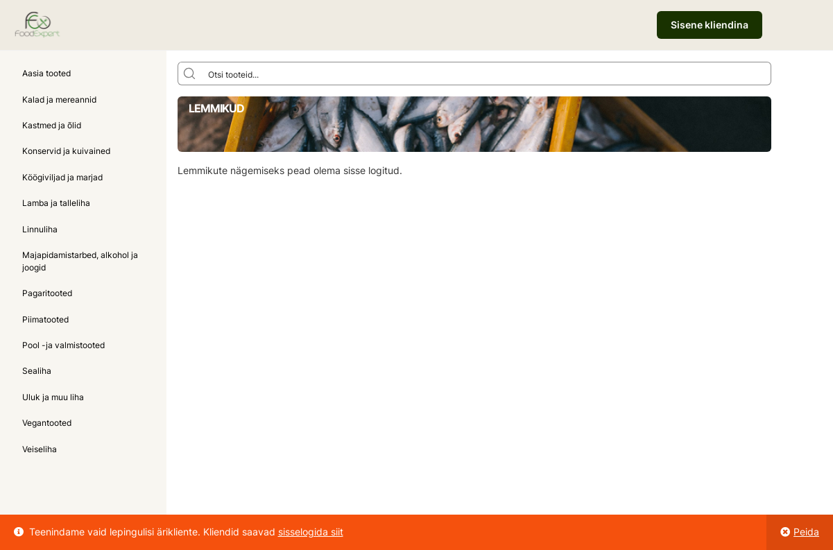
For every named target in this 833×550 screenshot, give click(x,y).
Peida (806, 532)
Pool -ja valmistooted (63, 345)
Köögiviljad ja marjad (62, 177)
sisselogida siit (310, 532)
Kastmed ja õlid (51, 125)
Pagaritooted (47, 293)
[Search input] (486, 73)
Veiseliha (39, 449)
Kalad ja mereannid (59, 99)
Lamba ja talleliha (56, 203)
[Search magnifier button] (189, 73)
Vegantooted (46, 423)
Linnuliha (40, 229)
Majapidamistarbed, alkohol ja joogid (80, 261)
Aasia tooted (46, 73)
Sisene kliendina (709, 25)
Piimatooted (45, 319)
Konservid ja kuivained (66, 151)
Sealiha (36, 371)
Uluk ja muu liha (53, 397)
